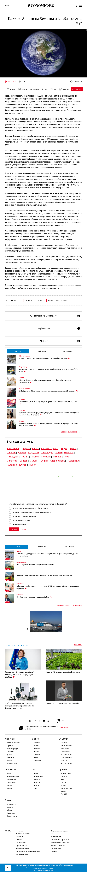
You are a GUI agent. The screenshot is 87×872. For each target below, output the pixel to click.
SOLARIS (63, 791)
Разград (57, 456)
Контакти (19, 840)
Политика (64, 743)
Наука (36, 774)
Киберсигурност (12, 782)
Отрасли (36, 746)
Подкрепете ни (56, 849)
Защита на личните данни (59, 831)
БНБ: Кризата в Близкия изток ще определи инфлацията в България (48, 391)
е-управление (11, 779)
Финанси (37, 755)
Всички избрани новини (70, 432)
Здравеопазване (21, 562)
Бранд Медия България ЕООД (60, 843)
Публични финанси (24, 356)
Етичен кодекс (20, 843)
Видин (64, 448)
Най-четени (42, 351)
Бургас (26, 448)
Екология (64, 760)
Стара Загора (57, 460)
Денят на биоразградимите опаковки (62, 703)
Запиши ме (64, 728)
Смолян (34, 460)
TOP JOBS (64, 794)
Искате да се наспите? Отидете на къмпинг (35, 564)
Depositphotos (48, 870)
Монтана (68, 452)
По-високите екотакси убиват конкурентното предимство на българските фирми (19, 705)
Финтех (9, 788)
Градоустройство (66, 758)
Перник (25, 456)
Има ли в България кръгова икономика (63, 672)
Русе (66, 456)
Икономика (10, 739)
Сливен (24, 460)
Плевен (35, 456)
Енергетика (22, 410)
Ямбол (32, 465)
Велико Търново (49, 448)
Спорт (36, 788)
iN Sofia (63, 785)
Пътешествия (20, 573)
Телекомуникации (13, 776)
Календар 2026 (66, 774)
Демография (65, 749)
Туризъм (40, 624)
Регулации (22, 399)
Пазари (36, 752)
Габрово (11, 452)
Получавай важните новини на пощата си (41, 727)
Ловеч (59, 452)
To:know (9, 810)
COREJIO (63, 782)
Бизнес (35, 739)
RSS (60, 721)
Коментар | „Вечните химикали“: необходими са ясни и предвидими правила (20, 674)
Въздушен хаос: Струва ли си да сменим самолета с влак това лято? (44, 575)
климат (40, 300)
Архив (24, 529)
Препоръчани (67, 351)
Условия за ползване (58, 846)
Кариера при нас (21, 846)
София (44, 460)
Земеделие (10, 758)
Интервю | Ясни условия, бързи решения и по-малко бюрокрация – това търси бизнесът (48, 424)
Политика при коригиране (60, 840)
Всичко (8, 800)
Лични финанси (66, 746)
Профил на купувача (22, 849)
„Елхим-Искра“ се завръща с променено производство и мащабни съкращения (45, 381)
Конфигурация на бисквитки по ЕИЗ (28, 851)
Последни (17, 351)
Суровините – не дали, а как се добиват (34, 597)
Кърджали (33, 452)
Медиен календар (22, 854)
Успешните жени (66, 788)
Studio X (50, 869)
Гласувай (14, 529)
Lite (33, 769)
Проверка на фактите (23, 834)
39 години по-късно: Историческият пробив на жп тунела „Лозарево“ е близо (48, 370)
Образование (20, 584)
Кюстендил (47, 452)
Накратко (10, 807)
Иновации (37, 749)
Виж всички (78, 644)
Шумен (23, 465)
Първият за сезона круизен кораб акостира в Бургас (44, 629)
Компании (21, 378)
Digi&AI (19, 551)
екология (28, 300)
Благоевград (13, 448)
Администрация (66, 763)
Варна (35, 448)
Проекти (63, 769)
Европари (10, 746)
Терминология (11, 804)
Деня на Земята (13, 300)
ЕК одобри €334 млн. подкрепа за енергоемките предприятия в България (48, 403)
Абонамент (19, 837)
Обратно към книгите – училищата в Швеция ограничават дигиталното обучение (48, 587)
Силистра (12, 460)
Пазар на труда (12, 763)
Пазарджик (12, 456)
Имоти (36, 758)
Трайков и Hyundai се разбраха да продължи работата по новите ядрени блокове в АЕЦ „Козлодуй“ (49, 414)
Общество (64, 739)
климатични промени (57, 300)
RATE (62, 779)
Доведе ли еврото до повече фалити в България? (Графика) (44, 358)
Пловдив (46, 456)
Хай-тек (9, 785)
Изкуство (37, 785)
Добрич (22, 452)
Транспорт (10, 755)
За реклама (19, 831)
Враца (73, 448)
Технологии (10, 769)
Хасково (12, 465)
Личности (37, 782)
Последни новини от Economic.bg (69, 605)
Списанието (20, 594)
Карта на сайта (56, 837)
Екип (52, 834)
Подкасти (64, 776)
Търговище (73, 460)
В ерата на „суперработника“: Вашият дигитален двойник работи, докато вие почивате (48, 555)
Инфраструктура (23, 367)
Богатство (37, 779)
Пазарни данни (12, 816)
